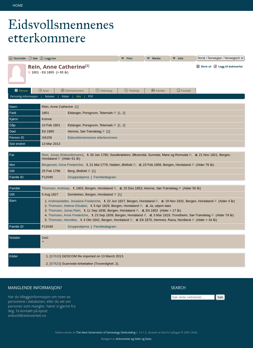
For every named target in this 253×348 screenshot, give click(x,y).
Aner (44, 90)
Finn (129, 58)
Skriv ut (206, 66)
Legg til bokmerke (230, 66)
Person (21, 90)
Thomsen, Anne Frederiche (68, 215)
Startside (20, 58)
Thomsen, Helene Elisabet (67, 206)
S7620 (55, 256)
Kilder (65, 96)
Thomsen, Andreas (55, 188)
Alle (78, 96)
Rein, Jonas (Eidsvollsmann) (63, 155)
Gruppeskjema (78, 177)
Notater (50, 96)
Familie (158, 90)
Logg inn (50, 58)
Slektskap (104, 90)
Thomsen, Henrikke (62, 220)
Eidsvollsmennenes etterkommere (61, 31)
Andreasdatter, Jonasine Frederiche (74, 201)
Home (18, 5)
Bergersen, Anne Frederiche (62, 165)
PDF (90, 96)
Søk (35, 58)
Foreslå (183, 90)
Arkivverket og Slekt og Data (133, 339)
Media (156, 58)
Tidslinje (132, 90)
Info (180, 58)
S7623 (55, 263)
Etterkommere (72, 90)
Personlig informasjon (24, 96)
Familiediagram (105, 177)
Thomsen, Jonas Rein (64, 210)
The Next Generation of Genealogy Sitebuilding (105, 332)
